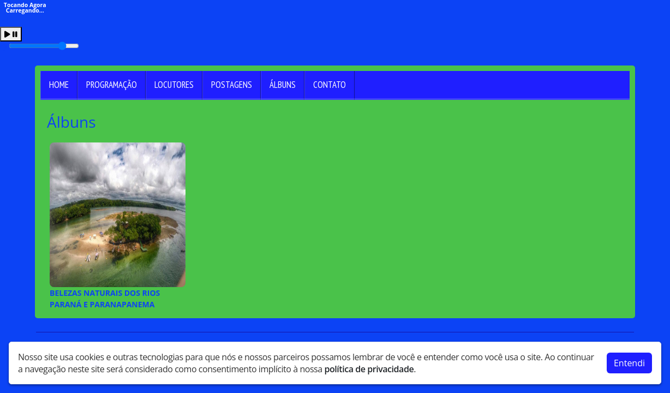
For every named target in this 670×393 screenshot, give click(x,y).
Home (59, 85)
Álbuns (283, 85)
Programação (111, 85)
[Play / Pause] (11, 34)
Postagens (231, 85)
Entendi (629, 361)
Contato (329, 85)
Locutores (174, 85)
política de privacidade (369, 367)
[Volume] (44, 45)
